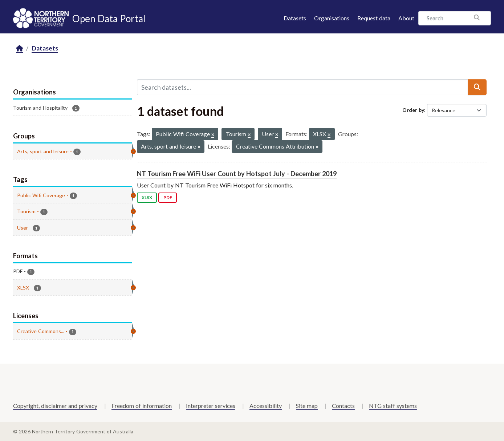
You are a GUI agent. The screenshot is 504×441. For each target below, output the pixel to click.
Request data (373, 18)
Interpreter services (210, 405)
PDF (167, 197)
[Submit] (477, 87)
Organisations (331, 18)
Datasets (295, 18)
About (406, 18)
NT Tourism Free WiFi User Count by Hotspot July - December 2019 (237, 174)
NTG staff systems (393, 405)
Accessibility (265, 405)
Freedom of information (141, 405)
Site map (307, 405)
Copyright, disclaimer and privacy (55, 405)
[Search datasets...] (302, 87)
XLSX (147, 197)
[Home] (19, 48)
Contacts (343, 405)
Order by (413, 110)
